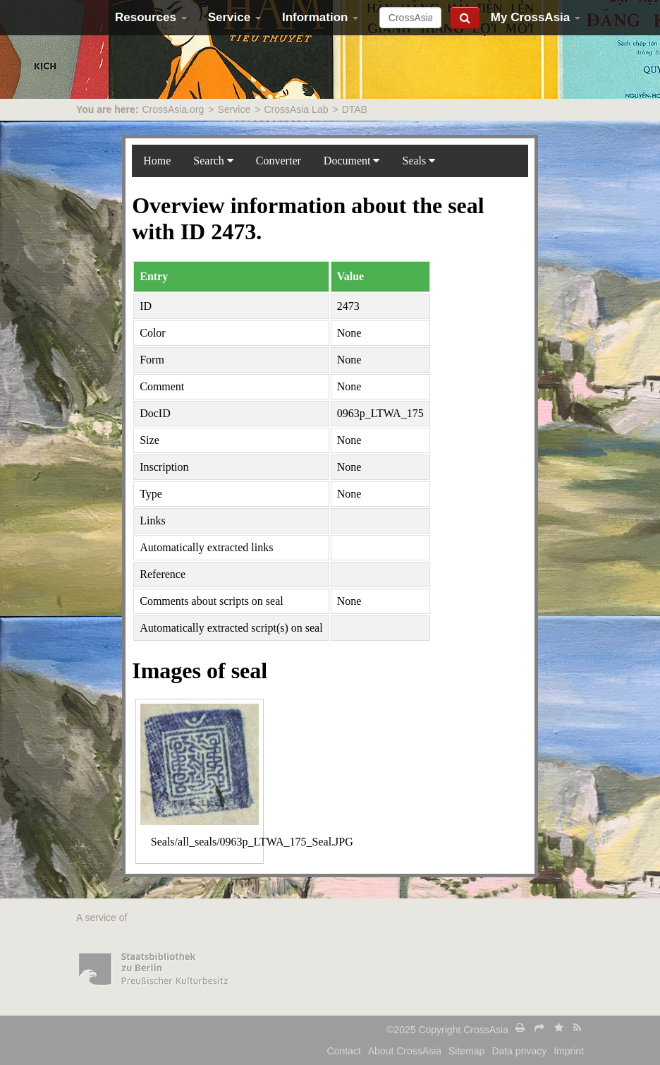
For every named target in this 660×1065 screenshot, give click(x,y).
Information (320, 17)
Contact (344, 1051)
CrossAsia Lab (296, 109)
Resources (151, 17)
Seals (418, 161)
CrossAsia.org (173, 109)
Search (213, 161)
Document (352, 161)
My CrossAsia (535, 17)
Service (234, 17)
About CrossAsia (404, 1051)
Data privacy (518, 1051)
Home (157, 161)
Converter (278, 161)
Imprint (569, 1051)
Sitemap (466, 1051)
